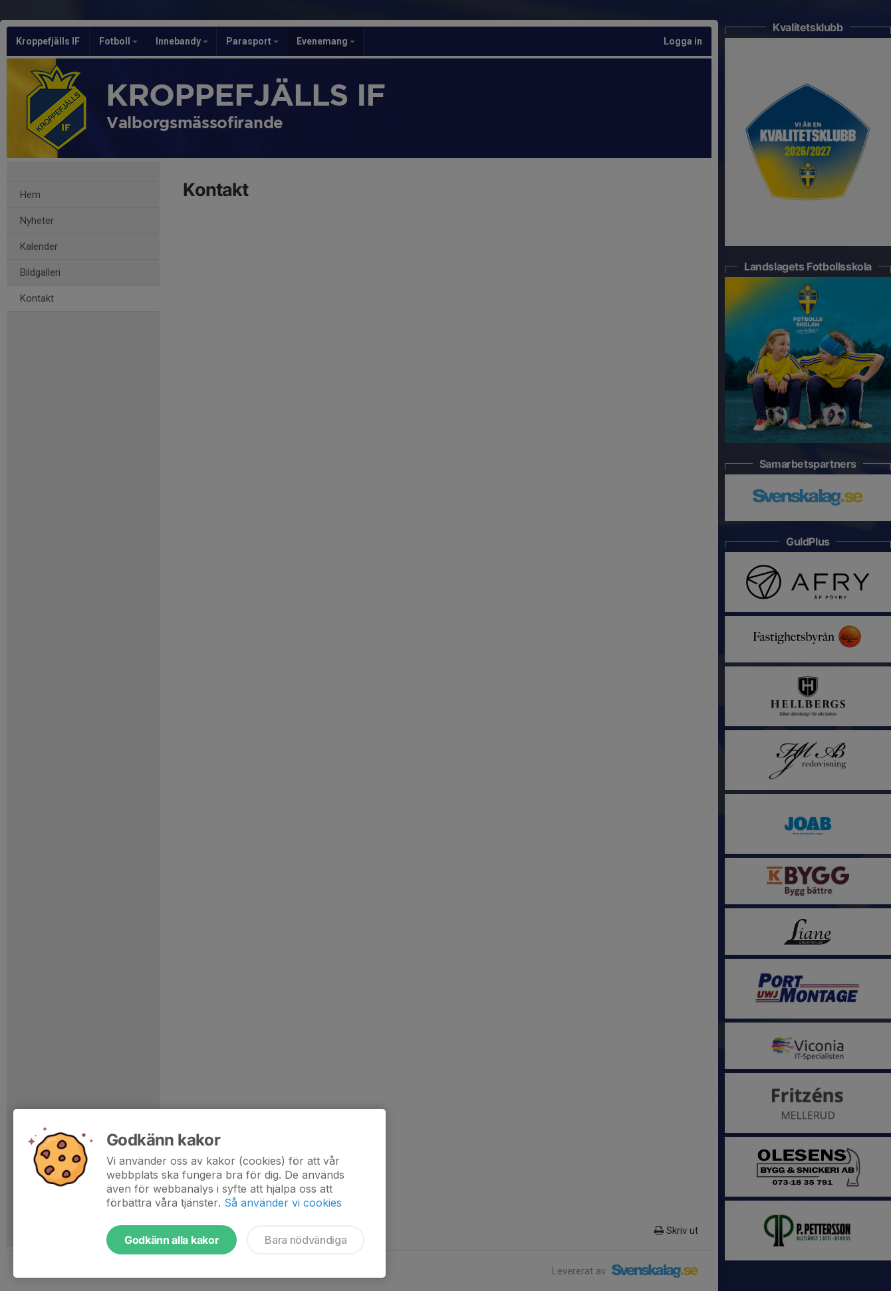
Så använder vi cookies (283, 1202)
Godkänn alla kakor (171, 1239)
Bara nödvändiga (305, 1239)
